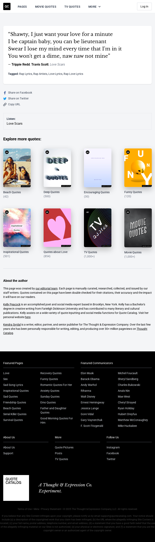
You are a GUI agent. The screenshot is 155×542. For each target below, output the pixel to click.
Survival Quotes (13, 420)
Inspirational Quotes (16, 390)
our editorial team (47, 288)
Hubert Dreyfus (127, 414)
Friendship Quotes (14, 402)
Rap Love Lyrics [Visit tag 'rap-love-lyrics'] (73, 73)
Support (8, 453)
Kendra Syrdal (12, 324)
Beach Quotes (12, 408)
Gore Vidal (87, 414)
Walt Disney (88, 396)
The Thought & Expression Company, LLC (94, 509)
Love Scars (57, 64)
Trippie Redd (21, 64)
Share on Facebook (17, 92)
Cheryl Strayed (127, 402)
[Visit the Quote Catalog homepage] (6, 6)
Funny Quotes (49, 379)
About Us (9, 447)
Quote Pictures (64, 447)
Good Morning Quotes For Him (56, 420)
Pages (22, 6)
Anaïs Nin (124, 390)
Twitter (111, 459)
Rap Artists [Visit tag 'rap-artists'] (40, 73)
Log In (144, 6)
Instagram (113, 447)
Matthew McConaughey (133, 420)
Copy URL (11, 104)
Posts (58, 453)
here (27, 317)
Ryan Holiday (126, 408)
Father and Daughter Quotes (53, 410)
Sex (5, 379)
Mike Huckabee (127, 425)
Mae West (124, 396)
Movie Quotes (45, 6)
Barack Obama (90, 379)
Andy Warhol (89, 384)
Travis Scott (39, 64)
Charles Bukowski (129, 384)
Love (6, 373)
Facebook (113, 453)
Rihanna (86, 390)
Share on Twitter (16, 98)
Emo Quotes (48, 402)
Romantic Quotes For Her (56, 384)
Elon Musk (87, 373)
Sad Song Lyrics (13, 384)
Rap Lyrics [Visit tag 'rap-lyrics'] (25, 73)
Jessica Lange (90, 408)
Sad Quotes (10, 396)
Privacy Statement (51, 509)
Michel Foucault (128, 373)
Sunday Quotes (50, 396)
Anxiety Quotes (49, 390)
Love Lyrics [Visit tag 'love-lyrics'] (55, 73)
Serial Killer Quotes (14, 414)
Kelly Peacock (11, 304)
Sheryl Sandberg (128, 379)
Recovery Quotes (51, 373)
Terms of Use (25, 509)
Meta (36, 509)
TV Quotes (72, 6)
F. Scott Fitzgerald (92, 425)
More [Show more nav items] (94, 7)
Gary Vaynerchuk (91, 420)
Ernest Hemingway (92, 402)
